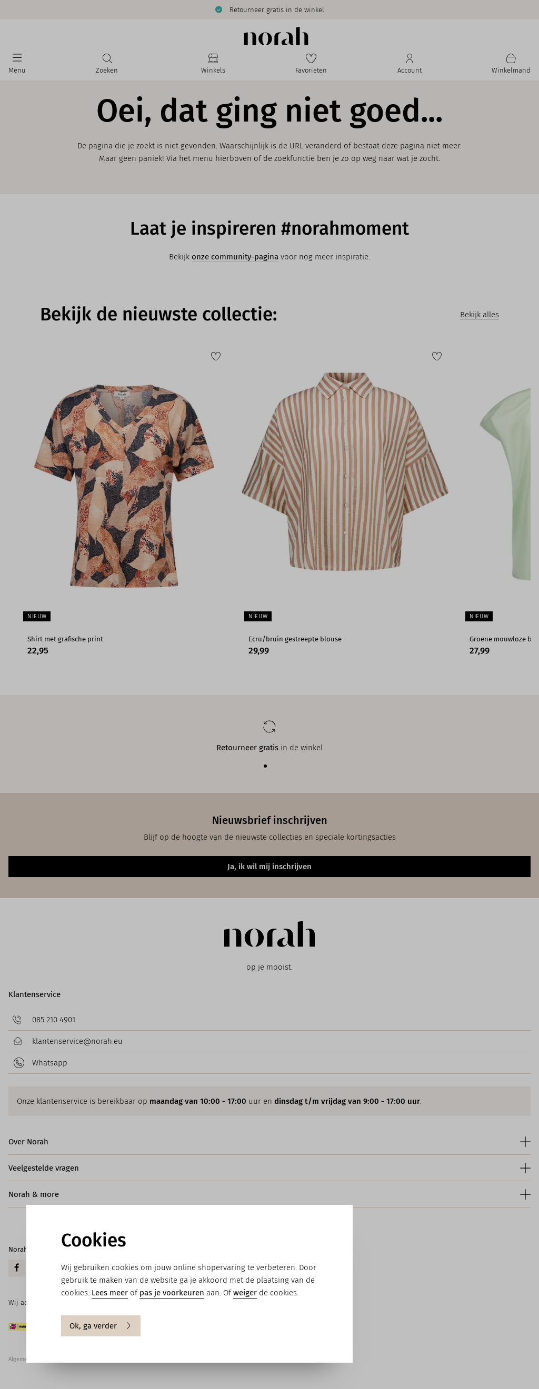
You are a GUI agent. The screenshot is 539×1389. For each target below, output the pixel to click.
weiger (245, 1292)
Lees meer (110, 1292)
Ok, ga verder (100, 1326)
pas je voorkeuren (171, 1292)
